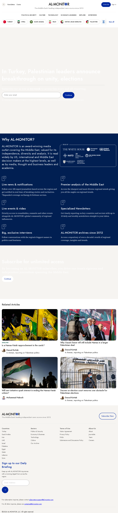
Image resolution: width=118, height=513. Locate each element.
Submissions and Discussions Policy (71, 440)
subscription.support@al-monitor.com (41, 500)
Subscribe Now (108, 416)
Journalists (92, 434)
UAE (3, 440)
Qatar (4, 452)
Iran (3, 437)
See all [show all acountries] (111, 22)
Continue (7, 279)
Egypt (3, 449)
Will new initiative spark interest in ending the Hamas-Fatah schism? (29, 392)
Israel (3, 443)
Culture (42, 15)
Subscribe (106, 4)
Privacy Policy (64, 434)
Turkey (4, 431)
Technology (53, 15)
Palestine (5, 446)
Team (90, 437)
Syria (3, 458)
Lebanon (4, 455)
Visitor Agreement (66, 431)
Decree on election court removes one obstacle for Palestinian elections (83, 392)
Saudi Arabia (6, 434)
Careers (91, 440)
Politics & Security (28, 15)
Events (19, 4)
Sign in (114, 4)
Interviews (92, 15)
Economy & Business (68, 15)
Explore (82, 15)
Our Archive (35, 443)
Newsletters (11, 4)
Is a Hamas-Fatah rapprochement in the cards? (23, 345)
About (91, 431)
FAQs (61, 437)
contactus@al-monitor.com (33, 504)
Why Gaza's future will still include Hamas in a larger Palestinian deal (84, 344)
